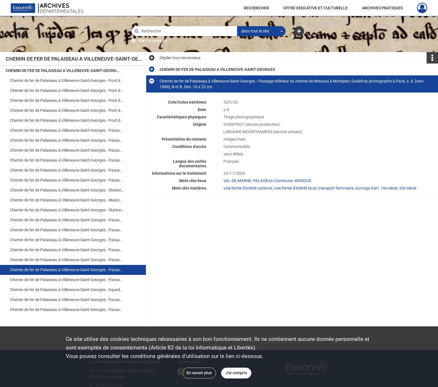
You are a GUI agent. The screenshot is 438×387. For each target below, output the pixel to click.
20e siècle (407, 188)
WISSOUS (302, 180)
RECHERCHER (256, 8)
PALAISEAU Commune (273, 180)
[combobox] (261, 31)
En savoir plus (199, 372)
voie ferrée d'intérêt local (295, 188)
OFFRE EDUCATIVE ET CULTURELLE (315, 8)
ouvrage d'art (367, 188)
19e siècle (389, 188)
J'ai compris (236, 372)
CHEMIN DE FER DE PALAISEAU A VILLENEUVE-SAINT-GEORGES (63, 70)
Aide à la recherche (152, 41)
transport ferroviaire (336, 188)
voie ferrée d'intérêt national (247, 188)
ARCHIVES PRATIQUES (382, 8)
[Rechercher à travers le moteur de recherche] (187, 31)
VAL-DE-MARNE (237, 180)
